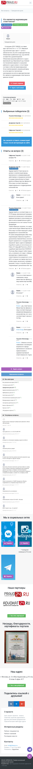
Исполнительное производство (10, 397)
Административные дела (9, 390)
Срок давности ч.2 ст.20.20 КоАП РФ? (11, 431)
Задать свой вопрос (16, 88)
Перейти (8, 543)
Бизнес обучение (7, 405)
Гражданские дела (17, 10)
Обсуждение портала (8, 410)
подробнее (15, 749)
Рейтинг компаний (10, 733)
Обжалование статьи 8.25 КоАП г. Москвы (13, 499)
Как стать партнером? (16, 616)
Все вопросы (5, 10)
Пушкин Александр (15, 116)
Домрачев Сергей (14, 123)
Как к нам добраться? (16, 685)
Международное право (8, 400)
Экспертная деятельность (9, 402)
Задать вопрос (16, 369)
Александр (19, 329)
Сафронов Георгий (15, 130)
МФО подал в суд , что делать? (10, 508)
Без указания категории (8, 382)
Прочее (4, 408)
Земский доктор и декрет (9, 448)
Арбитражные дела (7, 392)
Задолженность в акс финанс (10, 491)
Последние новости (10, 736)
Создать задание (16, 83)
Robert (8, 38)
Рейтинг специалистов (11, 731)
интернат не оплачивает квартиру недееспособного (15, 440)
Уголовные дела (7, 385)
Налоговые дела (7, 395)
